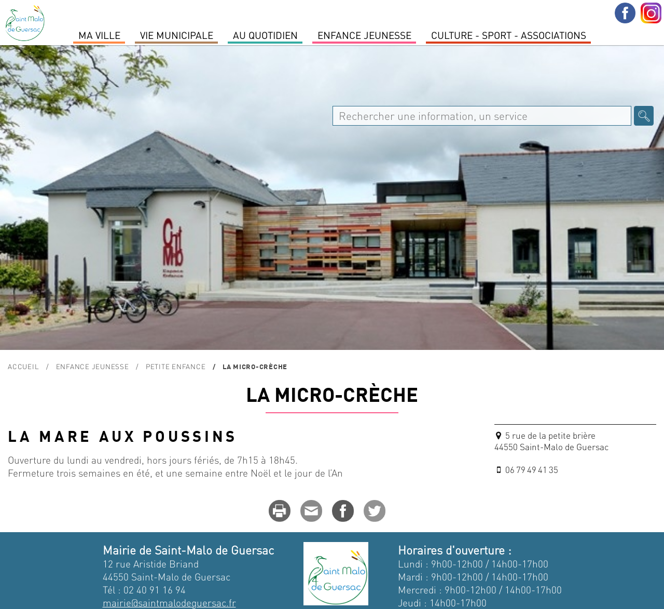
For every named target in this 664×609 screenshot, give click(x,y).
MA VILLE (99, 35)
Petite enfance (176, 366)
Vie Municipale (176, 35)
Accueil (23, 366)
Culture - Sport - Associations (508, 35)
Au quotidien (265, 35)
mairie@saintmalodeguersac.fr (169, 602)
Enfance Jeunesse (364, 35)
